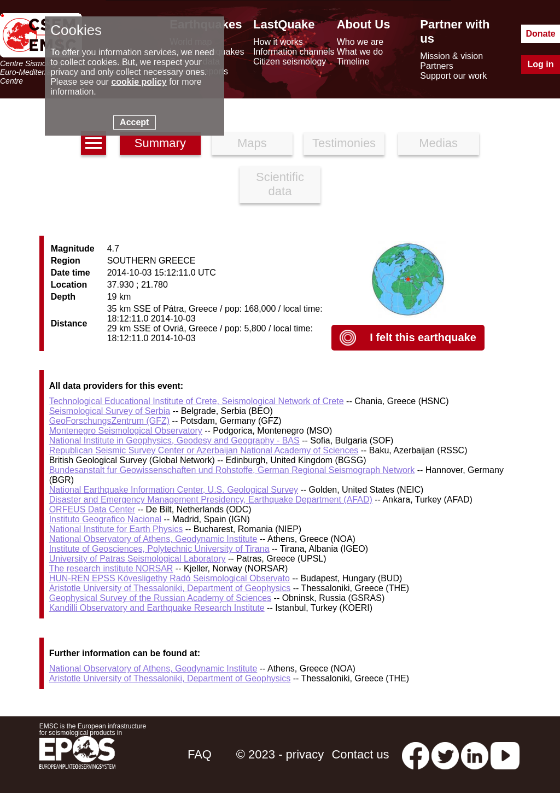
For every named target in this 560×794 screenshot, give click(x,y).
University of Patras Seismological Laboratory (137, 558)
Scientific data (280, 184)
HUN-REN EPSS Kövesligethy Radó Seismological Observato (169, 578)
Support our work (453, 75)
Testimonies (344, 143)
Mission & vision (451, 56)
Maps (252, 143)
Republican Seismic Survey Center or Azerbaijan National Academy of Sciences (204, 450)
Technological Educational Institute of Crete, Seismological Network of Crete (196, 401)
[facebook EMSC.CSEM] (415, 754)
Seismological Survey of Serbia (109, 411)
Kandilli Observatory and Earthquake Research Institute (157, 607)
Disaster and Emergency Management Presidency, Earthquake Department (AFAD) (210, 499)
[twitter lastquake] (445, 754)
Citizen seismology (289, 61)
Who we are (360, 41)
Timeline (353, 61)
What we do (360, 51)
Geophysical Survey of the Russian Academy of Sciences (160, 598)
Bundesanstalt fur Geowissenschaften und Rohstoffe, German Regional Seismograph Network (232, 470)
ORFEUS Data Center (92, 509)
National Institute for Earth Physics (116, 529)
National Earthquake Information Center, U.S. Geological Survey (173, 489)
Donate (540, 33)
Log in (541, 64)
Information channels (294, 51)
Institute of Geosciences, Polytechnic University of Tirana (159, 548)
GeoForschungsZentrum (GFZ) (109, 420)
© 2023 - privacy (280, 754)
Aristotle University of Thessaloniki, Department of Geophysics (170, 588)
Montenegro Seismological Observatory (125, 430)
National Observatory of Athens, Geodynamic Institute (153, 539)
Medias (438, 143)
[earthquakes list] (93, 143)
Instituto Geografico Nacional (105, 519)
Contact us (360, 754)
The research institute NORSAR (111, 568)
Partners (436, 66)
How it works (278, 41)
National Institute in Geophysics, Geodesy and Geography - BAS (174, 440)
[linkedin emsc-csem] (474, 754)
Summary (160, 143)
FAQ (200, 754)
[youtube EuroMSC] (505, 754)
